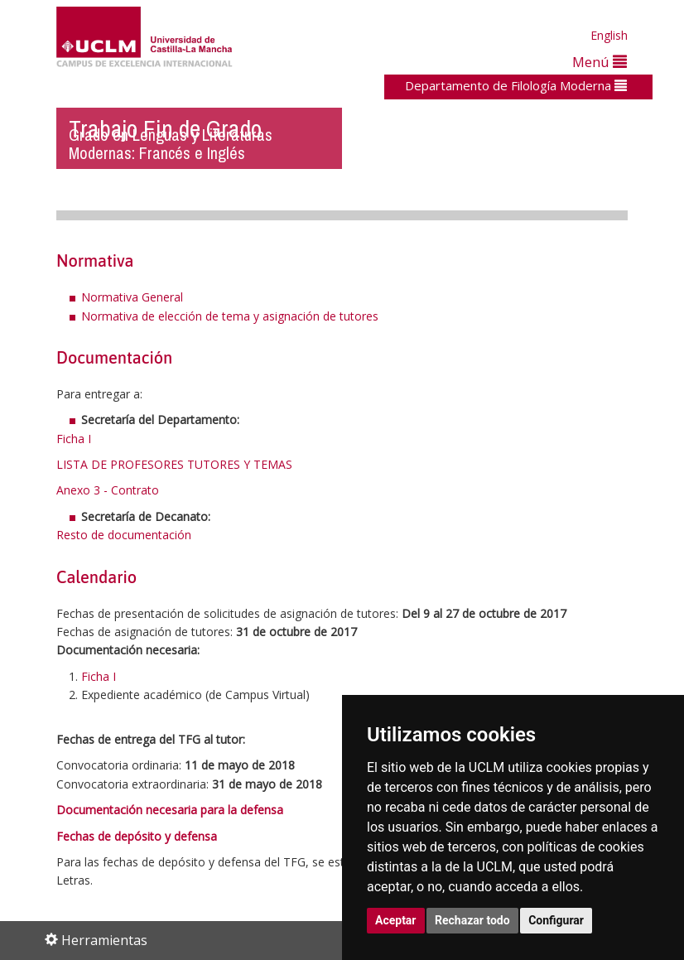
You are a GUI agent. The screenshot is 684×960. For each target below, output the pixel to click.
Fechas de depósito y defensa (136, 836)
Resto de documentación (123, 535)
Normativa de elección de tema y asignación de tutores (229, 316)
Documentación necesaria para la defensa (169, 810)
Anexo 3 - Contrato (107, 490)
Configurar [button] (556, 920)
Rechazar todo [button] (472, 920)
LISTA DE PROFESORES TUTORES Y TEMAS (174, 464)
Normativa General (132, 297)
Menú (599, 61)
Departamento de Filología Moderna (516, 85)
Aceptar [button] (396, 920)
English (609, 35)
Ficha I (73, 438)
